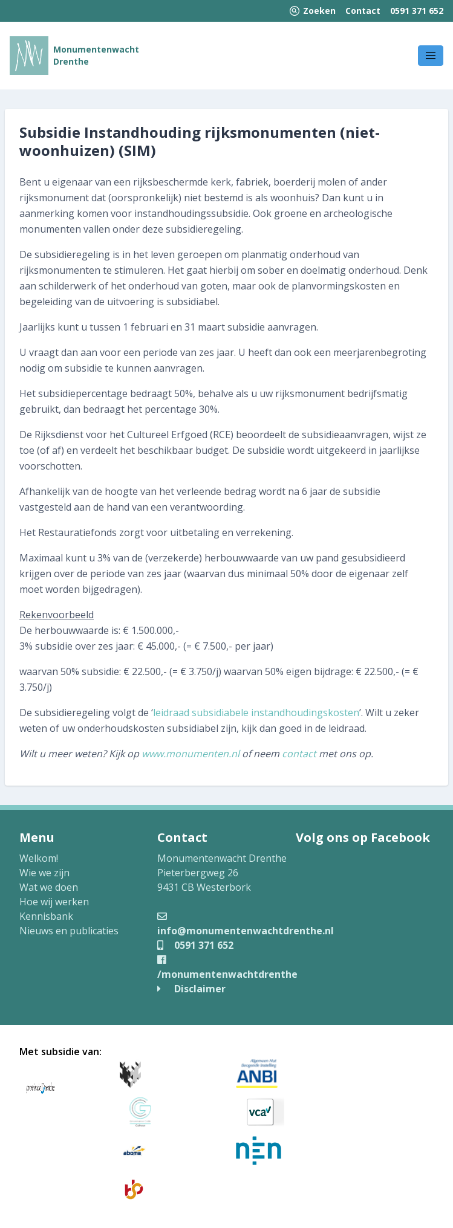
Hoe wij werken (54, 901)
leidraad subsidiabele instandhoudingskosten (256, 712)
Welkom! (38, 858)
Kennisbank (46, 916)
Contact (362, 10)
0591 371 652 (416, 10)
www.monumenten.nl (191, 753)
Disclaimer (191, 988)
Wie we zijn (44, 872)
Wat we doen (48, 887)
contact (299, 753)
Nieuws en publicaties (69, 930)
